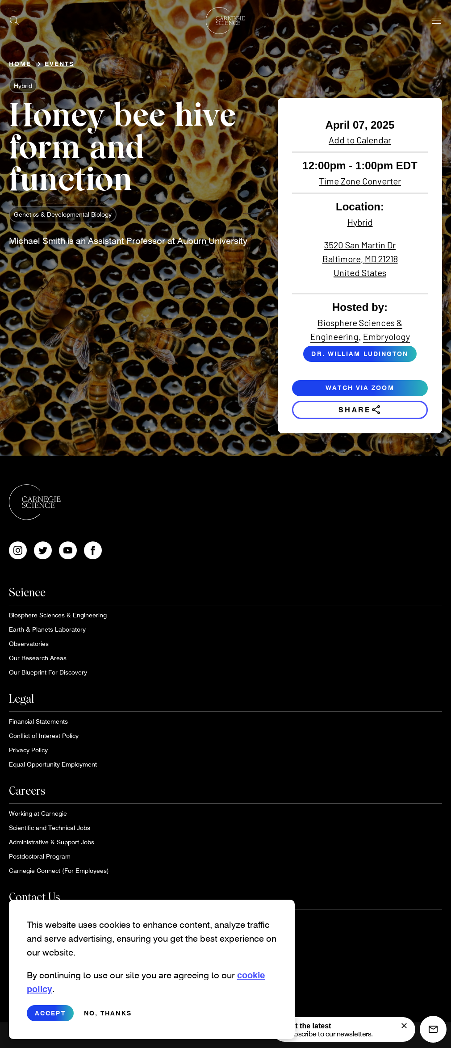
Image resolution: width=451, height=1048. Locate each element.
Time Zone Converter (360, 180)
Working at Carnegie (38, 813)
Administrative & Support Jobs (51, 842)
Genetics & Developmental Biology (63, 214)
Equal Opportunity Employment (53, 764)
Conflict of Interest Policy (44, 735)
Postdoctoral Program (40, 856)
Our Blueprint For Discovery (48, 672)
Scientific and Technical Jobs (49, 827)
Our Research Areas (38, 658)
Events (60, 63)
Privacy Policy (28, 750)
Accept (50, 1014)
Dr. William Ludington (359, 353)
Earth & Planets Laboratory (47, 629)
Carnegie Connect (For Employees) (59, 870)
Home (20, 63)
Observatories (29, 643)
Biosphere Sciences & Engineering (58, 615)
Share (360, 409)
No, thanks (108, 1014)
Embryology (386, 336)
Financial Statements (38, 721)
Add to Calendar (360, 139)
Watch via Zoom (360, 387)
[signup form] (404, 1025)
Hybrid (23, 85)
